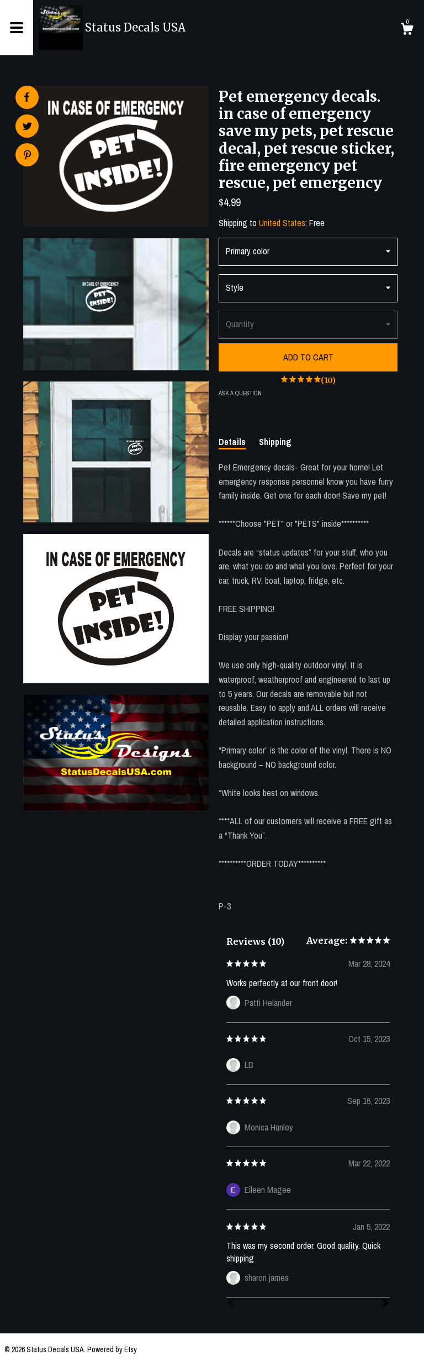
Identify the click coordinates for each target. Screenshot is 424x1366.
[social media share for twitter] (27, 127)
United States (282, 223)
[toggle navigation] (16, 27)
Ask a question (240, 393)
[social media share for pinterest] (27, 156)
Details (232, 442)
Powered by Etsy (112, 1349)
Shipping (275, 442)
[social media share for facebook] (26, 97)
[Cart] (407, 30)
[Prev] (230, 1305)
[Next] (385, 1304)
